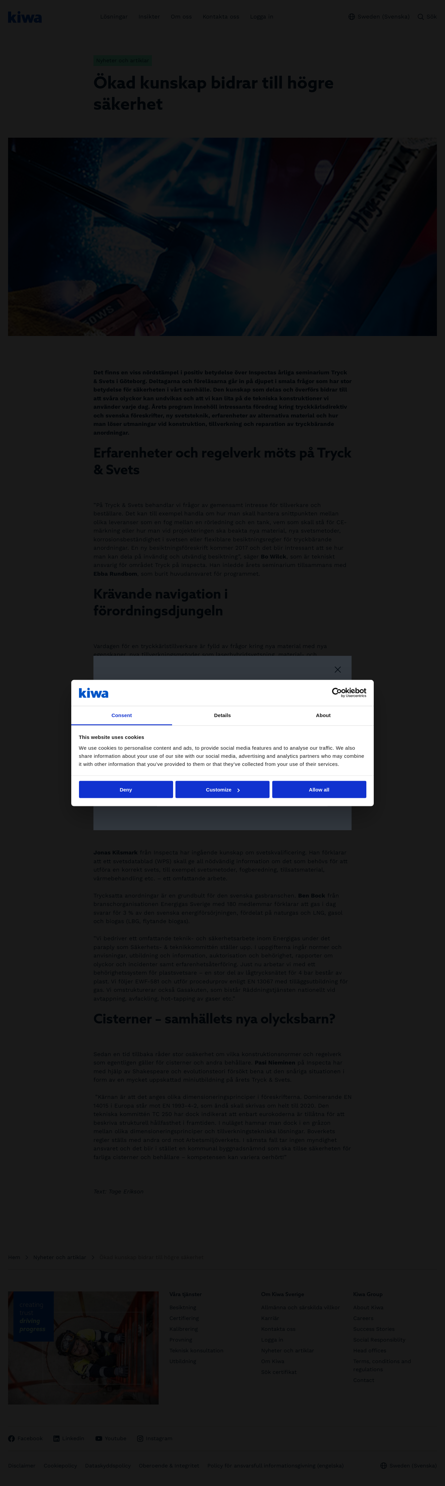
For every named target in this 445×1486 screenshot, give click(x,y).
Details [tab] (222, 715)
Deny (126, 789)
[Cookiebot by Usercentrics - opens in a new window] (337, 693)
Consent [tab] (122, 715)
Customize (223, 789)
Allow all (319, 789)
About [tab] (323, 715)
